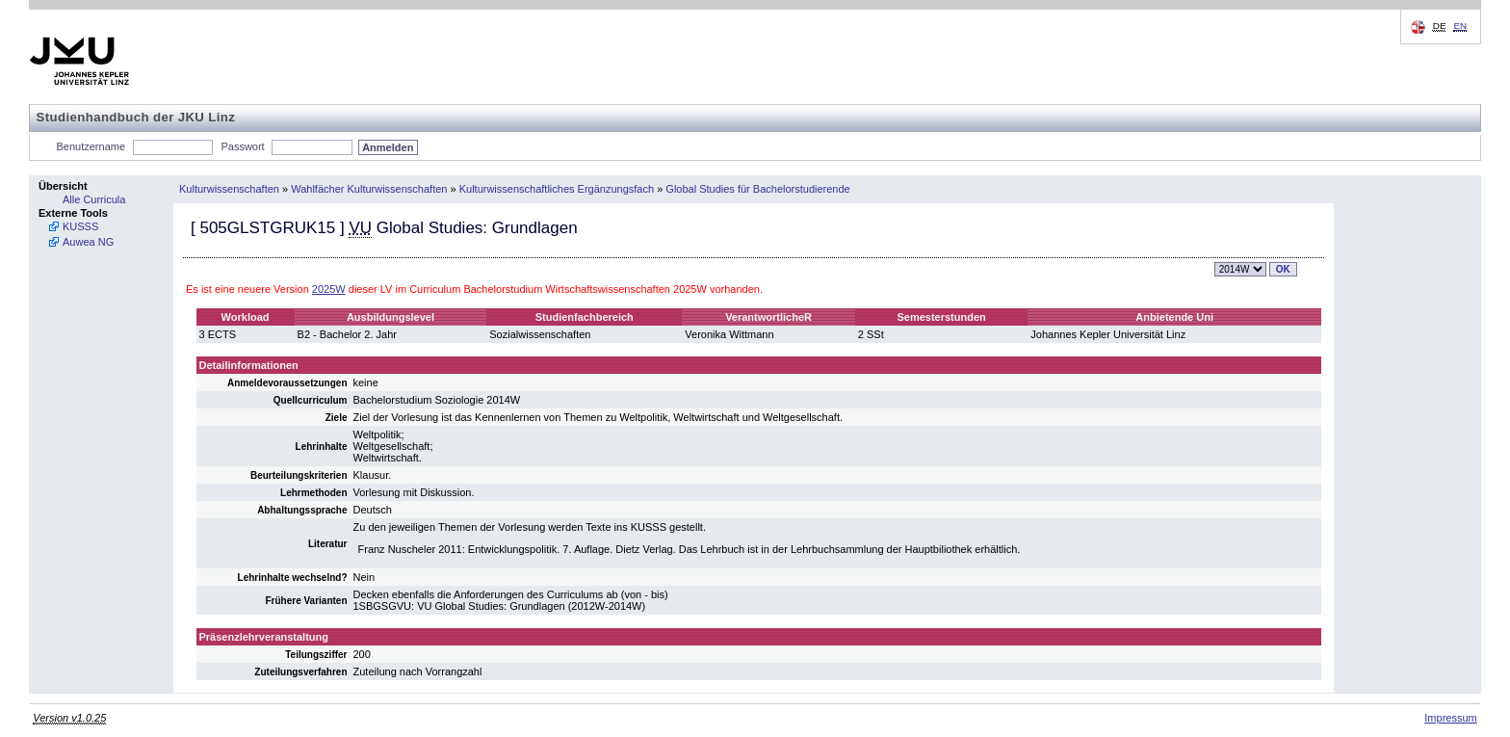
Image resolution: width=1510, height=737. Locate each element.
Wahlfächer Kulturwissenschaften (369, 189)
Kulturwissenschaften (229, 189)
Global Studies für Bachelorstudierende (757, 189)
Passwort (242, 146)
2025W (329, 289)
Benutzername (91, 146)
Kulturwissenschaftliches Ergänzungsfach (556, 189)
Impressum (1450, 718)
